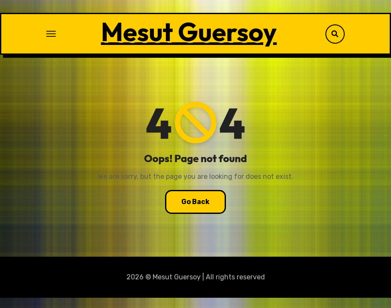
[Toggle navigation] (51, 34)
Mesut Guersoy (189, 31)
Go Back (195, 202)
